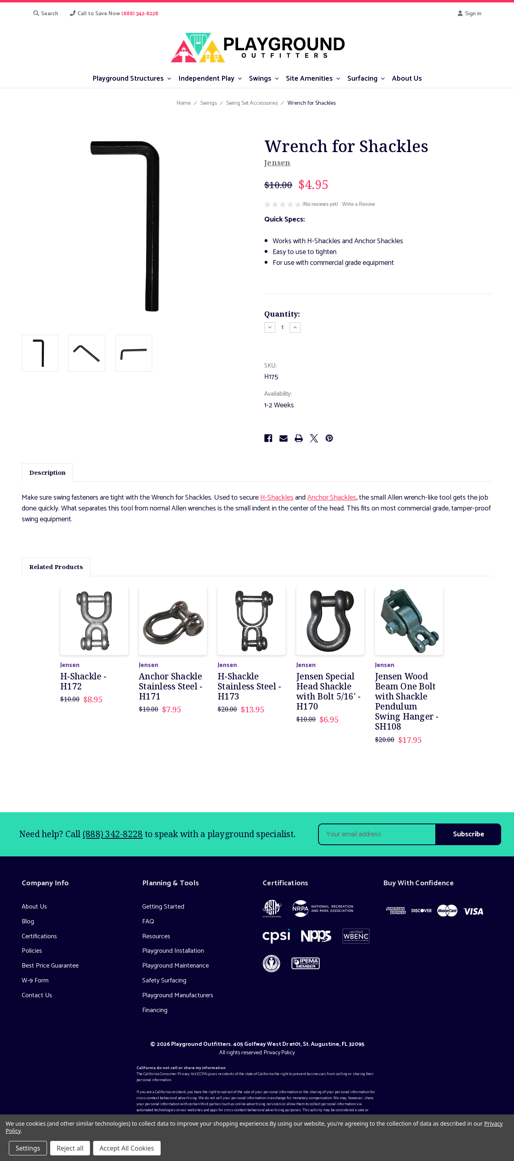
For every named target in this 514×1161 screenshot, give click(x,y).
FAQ (148, 921)
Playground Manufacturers (177, 995)
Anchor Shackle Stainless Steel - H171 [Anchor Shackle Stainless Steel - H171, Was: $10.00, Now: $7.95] (170, 686)
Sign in (469, 13)
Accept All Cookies (127, 1148)
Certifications (39, 936)
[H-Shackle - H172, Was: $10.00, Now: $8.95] (94, 621)
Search (45, 13)
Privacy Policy (279, 1052)
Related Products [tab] (56, 567)
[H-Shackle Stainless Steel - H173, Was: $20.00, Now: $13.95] (252, 621)
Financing (154, 1010)
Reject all (70, 1148)
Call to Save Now (114, 13)
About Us (34, 906)
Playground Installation (173, 950)
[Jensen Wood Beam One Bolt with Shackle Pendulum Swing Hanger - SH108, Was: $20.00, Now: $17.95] (409, 621)
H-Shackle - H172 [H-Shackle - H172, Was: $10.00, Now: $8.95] (83, 681)
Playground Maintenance (175, 965)
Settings (28, 1148)
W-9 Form (35, 980)
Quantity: (282, 314)
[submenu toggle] (169, 78)
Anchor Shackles (331, 498)
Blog (28, 921)
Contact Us (37, 995)
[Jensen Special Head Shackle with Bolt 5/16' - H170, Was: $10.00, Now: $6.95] (330, 621)
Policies (32, 950)
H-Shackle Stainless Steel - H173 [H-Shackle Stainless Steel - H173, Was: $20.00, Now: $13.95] (249, 686)
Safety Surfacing (164, 980)
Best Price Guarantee (50, 965)
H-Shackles (277, 498)
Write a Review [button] (358, 205)
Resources (156, 936)
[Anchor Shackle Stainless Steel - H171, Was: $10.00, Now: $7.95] (173, 621)
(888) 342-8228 (113, 834)
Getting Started (163, 906)
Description (47, 472)
